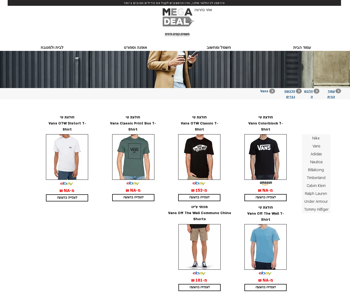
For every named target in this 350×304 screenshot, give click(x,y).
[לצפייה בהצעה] (67, 197)
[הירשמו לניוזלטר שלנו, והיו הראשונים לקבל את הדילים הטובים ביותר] (174, 3)
